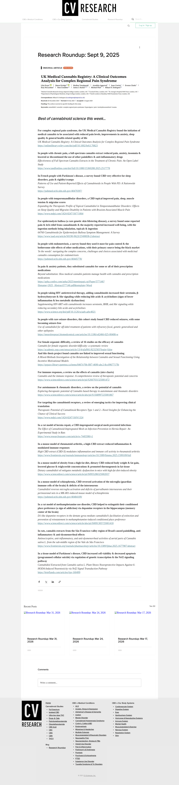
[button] (35, 19)
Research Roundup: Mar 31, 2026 (42, 640)
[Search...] (143, 19)
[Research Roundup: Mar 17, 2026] (135, 622)
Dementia (97, 712)
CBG (50, 733)
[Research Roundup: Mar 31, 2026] (44, 622)
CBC (50, 730)
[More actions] (139, 47)
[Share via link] (59, 581)
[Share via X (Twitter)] (46, 581)
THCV (51, 739)
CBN (50, 736)
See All (152, 606)
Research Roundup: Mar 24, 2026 (88, 640)
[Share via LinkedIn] (52, 581)
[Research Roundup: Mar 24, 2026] (89, 622)
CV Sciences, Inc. (90, 776)
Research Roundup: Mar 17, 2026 (133, 640)
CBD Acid (52, 727)
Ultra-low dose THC (56, 715)
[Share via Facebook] (39, 581)
